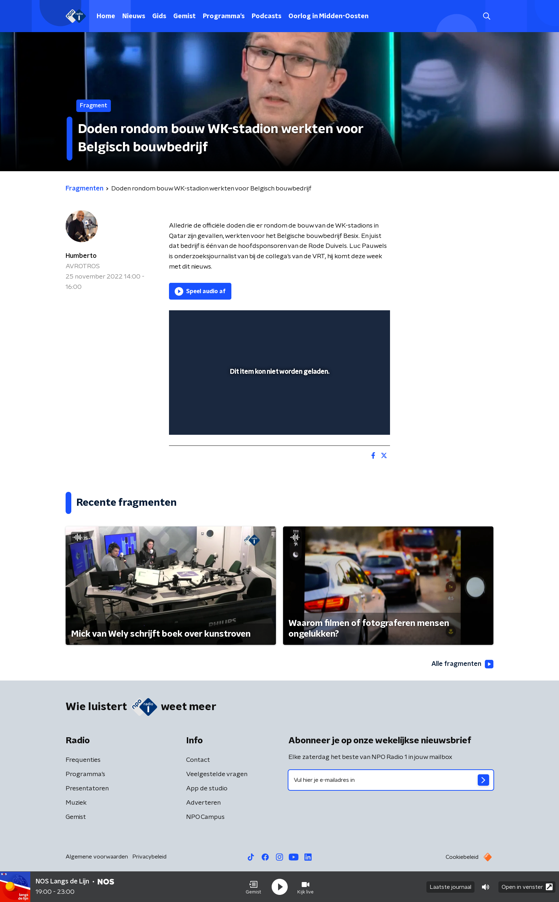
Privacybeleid (149, 857)
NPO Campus (205, 817)
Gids (159, 16)
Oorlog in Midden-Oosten (328, 16)
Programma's (224, 16)
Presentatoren (87, 788)
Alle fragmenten (462, 664)
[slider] (278, 400)
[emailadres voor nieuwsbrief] (390, 780)
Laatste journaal (450, 887)
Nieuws (133, 16)
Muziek (76, 803)
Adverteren (203, 803)
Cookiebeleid (462, 857)
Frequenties (83, 760)
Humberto (81, 256)
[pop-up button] (358, 419)
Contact (198, 760)
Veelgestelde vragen (216, 774)
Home (106, 16)
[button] (253, 887)
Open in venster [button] (527, 886)
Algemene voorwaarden (97, 857)
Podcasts (266, 16)
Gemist (184, 16)
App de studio (206, 788)
